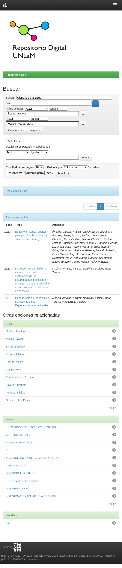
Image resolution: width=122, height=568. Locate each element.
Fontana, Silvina (15, 392)
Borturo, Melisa (14, 361)
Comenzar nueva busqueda (24, 130)
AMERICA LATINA (16, 465)
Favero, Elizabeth (16, 384)
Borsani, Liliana (15, 354)
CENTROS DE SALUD (19, 434)
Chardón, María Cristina (20, 377)
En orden (93, 167)
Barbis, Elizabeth (15, 346)
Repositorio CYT (16, 74)
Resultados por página (20, 167)
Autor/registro (35, 173)
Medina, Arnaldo (15, 331)
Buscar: (11, 97)
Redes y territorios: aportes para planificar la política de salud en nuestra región (31, 235)
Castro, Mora (13, 369)
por (8, 103)
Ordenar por (54, 167)
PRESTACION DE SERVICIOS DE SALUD (31, 427)
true (8, 523)
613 (8, 450)
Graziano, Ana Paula (18, 400)
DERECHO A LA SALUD (20, 473)
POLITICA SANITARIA (19, 442)
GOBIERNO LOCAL (17, 488)
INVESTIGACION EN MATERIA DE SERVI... (32, 496)
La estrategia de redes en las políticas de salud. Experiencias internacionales (32, 301)
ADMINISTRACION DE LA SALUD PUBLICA (32, 457)
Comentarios (33, 559)
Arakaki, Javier (14, 338)
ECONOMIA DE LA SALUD (22, 480)
